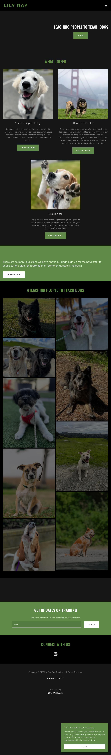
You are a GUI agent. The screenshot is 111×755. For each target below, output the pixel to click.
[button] (105, 5)
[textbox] (47, 624)
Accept (85, 746)
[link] (16, 6)
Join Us (80, 35)
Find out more (28, 148)
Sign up (91, 625)
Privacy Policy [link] (55, 678)
